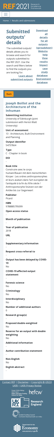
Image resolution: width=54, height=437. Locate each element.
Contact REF (8, 382)
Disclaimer (23, 382)
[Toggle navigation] (6, 14)
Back (9, 94)
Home (6, 20)
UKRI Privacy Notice (30, 385)
